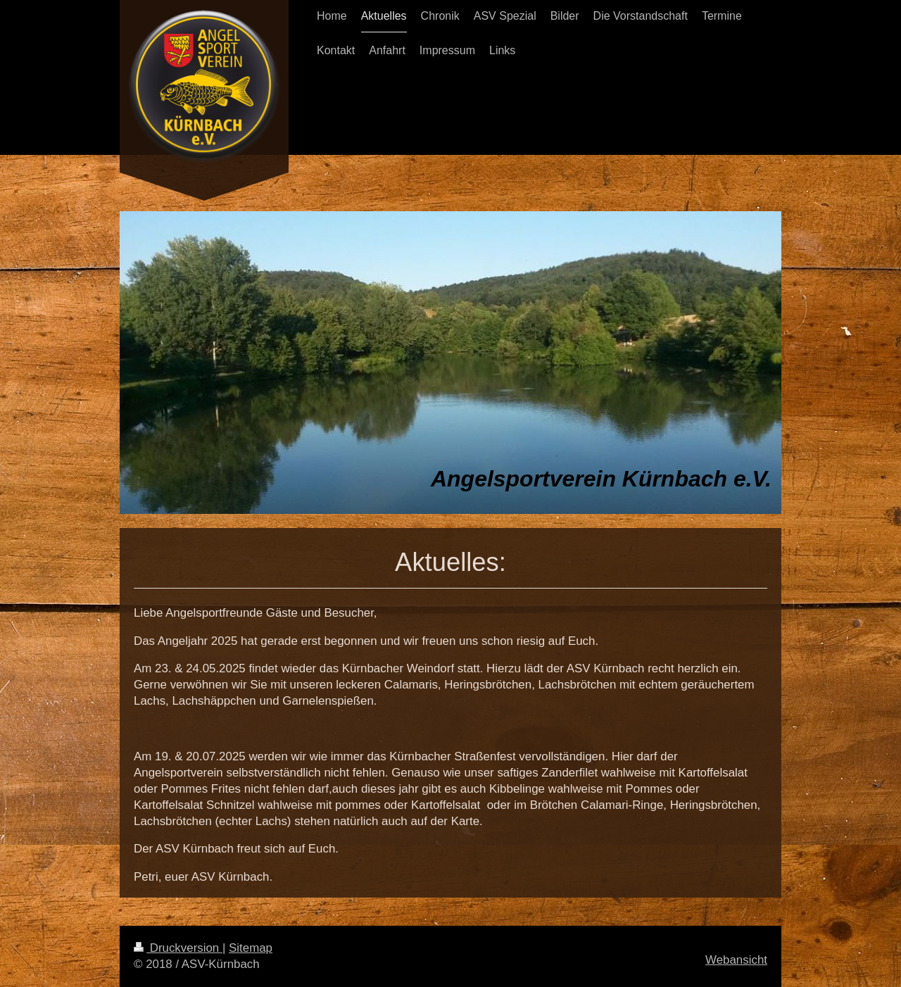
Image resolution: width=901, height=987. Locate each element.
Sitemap (250, 948)
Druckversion (178, 948)
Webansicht (736, 960)
